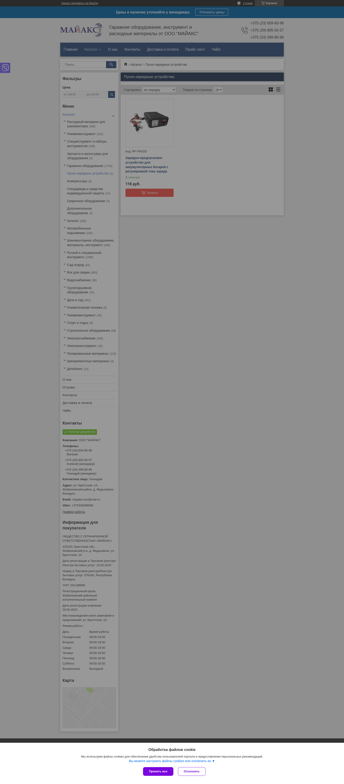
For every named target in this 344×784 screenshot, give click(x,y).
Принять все (158, 771)
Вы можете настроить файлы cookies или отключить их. (170, 761)
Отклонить (192, 771)
